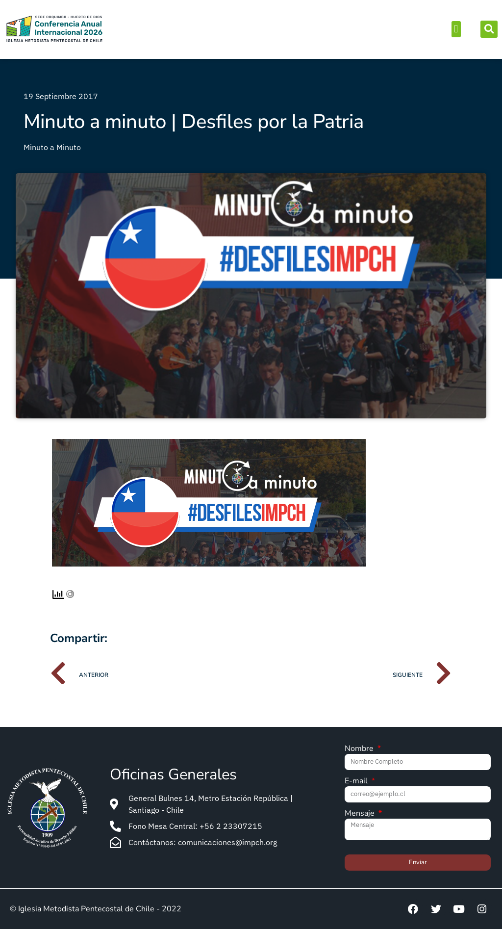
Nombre (360, 749)
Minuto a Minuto (52, 147)
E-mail (357, 781)
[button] (456, 29)
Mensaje (360, 814)
